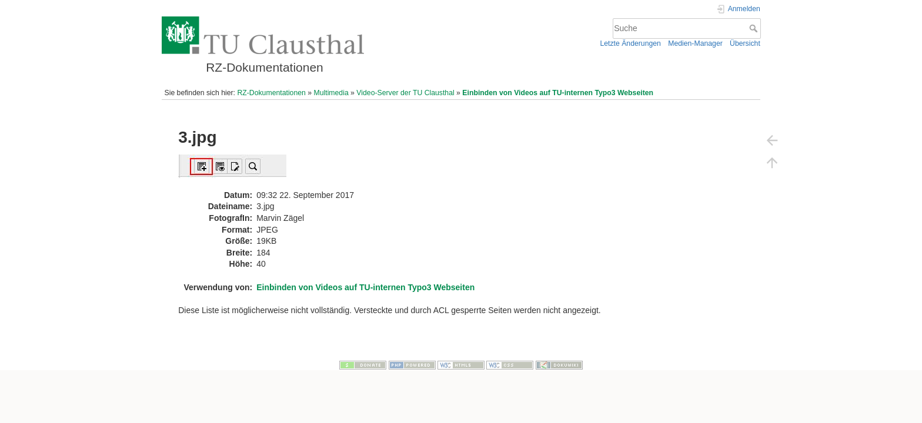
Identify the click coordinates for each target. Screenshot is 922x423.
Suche (754, 28)
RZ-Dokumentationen (271, 93)
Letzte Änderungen (630, 43)
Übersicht (745, 43)
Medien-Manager (695, 43)
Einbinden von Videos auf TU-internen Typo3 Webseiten (557, 93)
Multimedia (330, 93)
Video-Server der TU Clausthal (405, 93)
